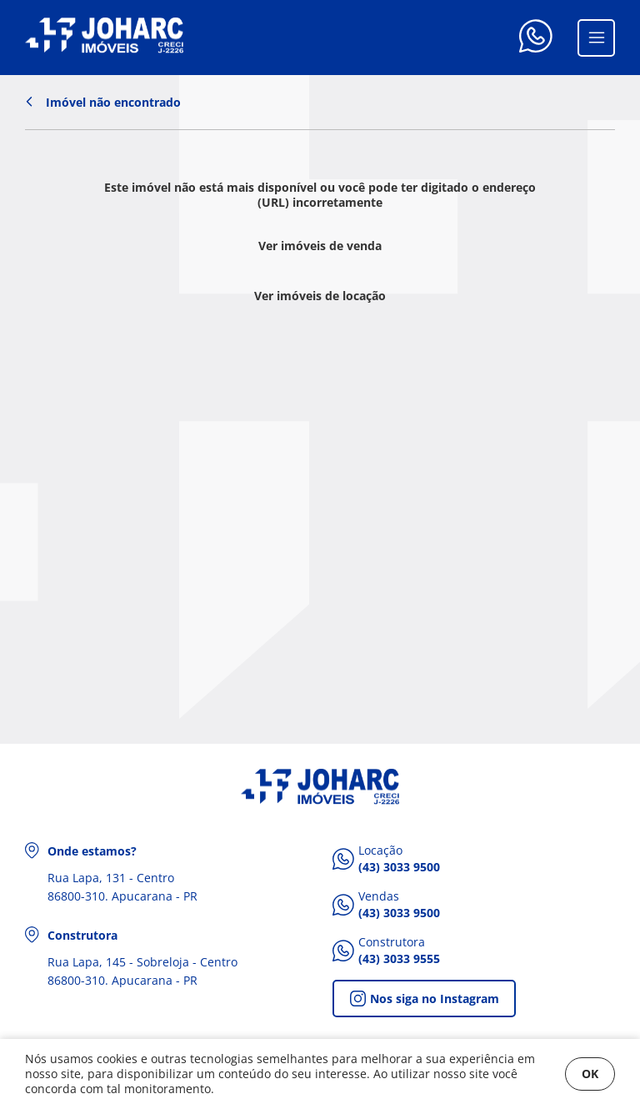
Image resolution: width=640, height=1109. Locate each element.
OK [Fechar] (590, 1073)
